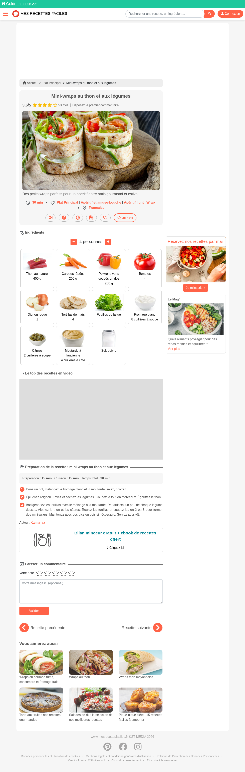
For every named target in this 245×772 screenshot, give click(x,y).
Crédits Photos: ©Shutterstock (87, 760)
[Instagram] (138, 748)
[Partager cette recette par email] (50, 218)
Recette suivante (142, 628)
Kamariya (38, 522)
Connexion (230, 13)
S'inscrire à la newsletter (162, 760)
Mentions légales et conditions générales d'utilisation (118, 756)
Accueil (30, 83)
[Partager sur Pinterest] (78, 218)
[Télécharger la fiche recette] (91, 218)
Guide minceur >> (21, 4)
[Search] (209, 13)
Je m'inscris (196, 287)
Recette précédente (42, 628)
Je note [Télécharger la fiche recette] (125, 217)
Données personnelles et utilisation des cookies (50, 756)
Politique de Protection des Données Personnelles (188, 756)
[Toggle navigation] (5, 14)
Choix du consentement (126, 760)
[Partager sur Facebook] (64, 218)
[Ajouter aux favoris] (105, 218)
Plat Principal (51, 83)
